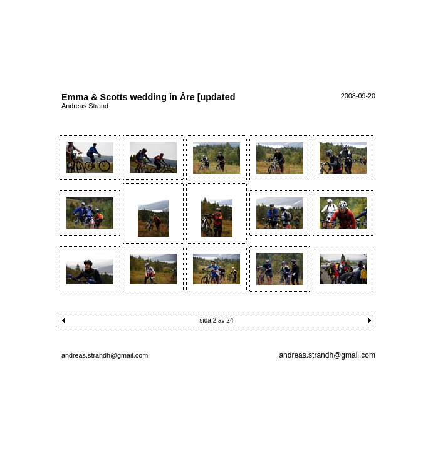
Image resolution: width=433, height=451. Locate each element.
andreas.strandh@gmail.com (327, 355)
